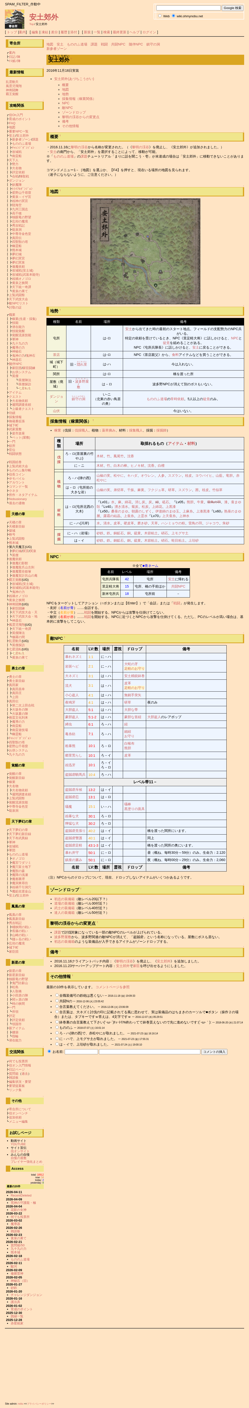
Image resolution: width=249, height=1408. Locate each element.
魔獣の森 (18, 871)
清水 (106, 523)
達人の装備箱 (64, 913)
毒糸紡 (70, 734)
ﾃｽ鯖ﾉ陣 (14, 61)
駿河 (14, 1266)
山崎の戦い (20, 935)
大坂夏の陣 (20, 713)
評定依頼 (18, 172)
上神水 (184, 516)
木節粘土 (151, 533)
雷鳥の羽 (214, 502)
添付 (73, 32)
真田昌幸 (18, 689)
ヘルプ (134, 32)
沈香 (130, 456)
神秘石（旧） (20, 1281)
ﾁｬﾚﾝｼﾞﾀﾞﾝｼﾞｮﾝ (23, 148)
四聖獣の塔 (20, 242)
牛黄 (200, 502)
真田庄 (17, 693)
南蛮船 (17, 156)
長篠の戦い (20, 931)
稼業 (57, 430)
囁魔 (68, 807)
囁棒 (127, 804)
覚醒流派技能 (21, 335)
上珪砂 (193, 540)
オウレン (147, 475)
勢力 (15, 164)
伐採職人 (81, 430)
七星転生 (24, 388)
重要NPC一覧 (18, 131)
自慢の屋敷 (19, 1158)
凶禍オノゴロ (21, 279)
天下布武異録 (18, 838)
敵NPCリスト (18, 303)
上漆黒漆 (203, 511)
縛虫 (68, 724)
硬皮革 (129, 523)
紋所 (12, 446)
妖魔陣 (17, 184)
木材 (100, 456)
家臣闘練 (29, 368)
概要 (65, 85)
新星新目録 (17, 975)
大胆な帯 (131, 710)
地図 (49, 44)
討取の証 (15, 307)
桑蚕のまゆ (119, 511)
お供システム (21, 372)
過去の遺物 (17, 503)
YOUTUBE (18, 1144)
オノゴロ (18, 858)
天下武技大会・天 (24, 612)
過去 (25, 1073)
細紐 (127, 731)
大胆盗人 (72, 710)
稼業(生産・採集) (24, 319)
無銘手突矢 (132, 695)
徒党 (166, 343)
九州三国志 (20, 209)
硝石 (164, 533)
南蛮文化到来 (18, 717)
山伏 (56, 411)
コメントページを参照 (113, 987)
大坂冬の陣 (20, 709)
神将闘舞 (12, 90)
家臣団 (17, 368)
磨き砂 (142, 523)
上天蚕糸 (169, 516)
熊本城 (17, 250)
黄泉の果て (20, 291)
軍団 (12, 850)
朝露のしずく (142, 511)
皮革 (117, 523)
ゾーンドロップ (74, 112)
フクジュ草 (156, 490)
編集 (35, 32)
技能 (15, 323)
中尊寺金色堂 (21, 234)
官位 (12, 450)
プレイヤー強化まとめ (26, 1161)
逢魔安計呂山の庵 (24, 575)
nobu (20, 1403)
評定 (12, 1016)
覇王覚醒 (12, 94)
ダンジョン (17, 180)
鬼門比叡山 (20, 983)
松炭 (145, 507)
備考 (65, 121)
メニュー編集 (18, 1121)
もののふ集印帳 (20, 470)
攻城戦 (17, 152)
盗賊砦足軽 (73, 845)
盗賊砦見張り (75, 831)
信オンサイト (20, 1151)
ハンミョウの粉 (173, 523)
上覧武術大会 (18, 466)
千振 (130, 490)
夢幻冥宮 (18, 258)
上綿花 (157, 507)
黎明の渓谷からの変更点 (80, 117)
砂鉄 (100, 533)
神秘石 (17, 351)
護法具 (15, 1302)
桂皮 (188, 475)
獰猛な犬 (72, 823)
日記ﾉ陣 (14, 57)
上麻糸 (188, 511)
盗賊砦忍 (72, 797)
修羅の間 (18, 637)
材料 (191, 443)
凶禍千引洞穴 (21, 887)
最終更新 (119, 32)
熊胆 (190, 502)
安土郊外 (43, 17)
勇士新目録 (17, 681)
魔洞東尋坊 (20, 883)
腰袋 (15, 1032)
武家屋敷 (15, 429)
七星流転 (15, 649)
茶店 (56, 355)
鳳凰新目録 (17, 919)
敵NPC (67, 108)
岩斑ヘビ (72, 666)
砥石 (165, 502)
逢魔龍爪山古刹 (23, 567)
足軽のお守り (134, 668)
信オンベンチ (18, 1113)
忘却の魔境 (20, 221)
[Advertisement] (124, 1364)
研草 (171, 490)
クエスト (15, 396)
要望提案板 (17, 1086)
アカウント (17, 482)
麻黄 (140, 490)
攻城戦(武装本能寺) (26, 274)
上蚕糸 (129, 516)
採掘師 (161, 430)
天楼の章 (15, 522)
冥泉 (33, 551)
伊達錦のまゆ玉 (167, 511)
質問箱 (13, 1073)
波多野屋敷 (62, 937)
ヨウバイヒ (203, 475)
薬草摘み (109, 430)
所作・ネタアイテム (23, 495)
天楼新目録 (17, 526)
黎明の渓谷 (79, 147)
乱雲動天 (12, 82)
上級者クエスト (23, 409)
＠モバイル (17, 478)
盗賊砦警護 (73, 838)
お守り (129, 736)
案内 (22, 32)
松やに (119, 475)
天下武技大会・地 (24, 616)
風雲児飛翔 (14, 86)
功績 (12, 413)
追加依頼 (15, 1117)
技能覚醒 (18, 331)
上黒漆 (171, 507)
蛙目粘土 (178, 540)
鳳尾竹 (119, 456)
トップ (12, 32)
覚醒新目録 (17, 778)
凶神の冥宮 (20, 201)
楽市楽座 (18, 433)
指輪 (15, 1036)
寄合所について (20, 1109)
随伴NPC (136, 44)
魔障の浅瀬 (20, 875)
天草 (154, 523)
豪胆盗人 (72, 717)
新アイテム (17, 1028)
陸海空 (17, 205)
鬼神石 (30, 355)
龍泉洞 (17, 229)
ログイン (149, 32)
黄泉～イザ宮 (21, 197)
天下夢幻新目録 (20, 834)
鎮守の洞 (153, 44)
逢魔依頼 (18, 266)
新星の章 (15, 971)
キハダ (132, 475)
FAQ (12, 123)
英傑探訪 (24, 384)
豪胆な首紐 (132, 717)
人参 (161, 475)
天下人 (13, 160)
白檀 (161, 465)
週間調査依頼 (21, 404)
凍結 (44, 32)
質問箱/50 (18, 1245)
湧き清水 (121, 507)
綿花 (128, 502)
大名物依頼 (20, 401)
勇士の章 (15, 676)
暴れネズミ (73, 657)
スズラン (175, 475)
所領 (15, 1011)
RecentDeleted (21, 1195)
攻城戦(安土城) (22, 270)
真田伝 (17, 238)
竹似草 (217, 490)
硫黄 (137, 533)
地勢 (65, 94)
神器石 (17, 359)
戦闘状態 (15, 454)
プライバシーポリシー (39, 1403)
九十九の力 (20, 343)
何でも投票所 (18, 1061)
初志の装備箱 (64, 899)
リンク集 (15, 1090)
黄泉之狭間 (20, 283)
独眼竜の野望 (21, 217)
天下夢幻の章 (18, 830)
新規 (87, 32)
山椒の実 (103, 475)
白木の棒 (120, 465)
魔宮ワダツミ (21, 862)
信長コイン (17, 474)
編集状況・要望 (20, 1081)
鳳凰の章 (15, 914)
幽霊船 (17, 246)
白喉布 (129, 743)
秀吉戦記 (18, 225)
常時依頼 (177, 399)
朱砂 (225, 523)
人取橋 (17, 991)
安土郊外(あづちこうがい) (74, 79)
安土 (60, 44)
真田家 (13, 685)
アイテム (175, 443)
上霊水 (142, 516)
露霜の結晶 (111, 516)
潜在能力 (18, 327)
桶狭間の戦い (21, 927)
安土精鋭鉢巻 (134, 676)
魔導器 (15, 1224)
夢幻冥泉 (18, 262)
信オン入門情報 (20, 1065)
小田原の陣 (20, 995)
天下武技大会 (18, 299)
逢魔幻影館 (20, 563)
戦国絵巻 (15, 462)
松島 (15, 987)
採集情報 (15, 417)
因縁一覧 (17, 1316)
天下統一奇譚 (21, 287)
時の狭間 (18, 1003)
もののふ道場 (77, 44)
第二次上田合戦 (23, 705)
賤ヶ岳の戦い (21, 939)
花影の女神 (19, 1210)
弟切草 (119, 490)
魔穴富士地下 (21, 867)
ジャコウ (212, 523)
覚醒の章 (15, 773)
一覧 (97, 32)
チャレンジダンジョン (26, 1295)
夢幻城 (17, 254)
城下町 (13, 425)
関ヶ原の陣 (20, 999)
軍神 (15, 339)
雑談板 (13, 1077)
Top (31, 24)
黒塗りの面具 (134, 809)
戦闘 (104, 44)
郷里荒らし (73, 755)
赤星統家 (17, 1323)
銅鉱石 (119, 533)
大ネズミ (72, 676)
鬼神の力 (18, 355)
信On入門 (16, 115)
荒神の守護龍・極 (23, 1203)
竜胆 (229, 475)
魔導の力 (18, 347)
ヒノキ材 (137, 465)
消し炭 (140, 502)
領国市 (17, 1024)
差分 (54, 32)
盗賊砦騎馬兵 (75, 774)
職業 (12, 315)
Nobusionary (18, 499)
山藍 (219, 475)
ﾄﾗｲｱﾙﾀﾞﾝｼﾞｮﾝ (22, 189)
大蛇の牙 (131, 664)
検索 (106, 32)
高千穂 (17, 213)
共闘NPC (118, 44)
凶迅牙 (70, 765)
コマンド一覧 (18, 486)
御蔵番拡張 (17, 421)
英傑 (15, 376)
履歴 (64, 32)
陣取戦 (24, 176)
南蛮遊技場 (20, 730)
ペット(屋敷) (21, 437)
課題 (94, 44)
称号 (12, 534)
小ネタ (13, 491)
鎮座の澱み (73, 860)
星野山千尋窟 (21, 192)
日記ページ (17, 1069)
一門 (12, 441)
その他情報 (70, 126)
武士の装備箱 (64, 908)
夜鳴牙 (70, 702)
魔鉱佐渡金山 (21, 891)
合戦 (15, 176)
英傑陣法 (24, 380)
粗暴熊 (70, 746)
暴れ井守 (72, 852)
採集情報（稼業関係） (79, 99)
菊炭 (135, 507)
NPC (65, 103)
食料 (175, 355)
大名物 (17, 168)
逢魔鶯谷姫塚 (21, 571)
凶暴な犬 (72, 816)
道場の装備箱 (64, 903)
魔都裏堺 (18, 879)
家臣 (136, 966)
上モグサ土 (179, 533)
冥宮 (26, 551)
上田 (15, 697)
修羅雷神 (17, 1273)
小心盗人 (72, 695)
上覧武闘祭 (17, 295)
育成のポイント (20, 119)
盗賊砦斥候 (73, 790)
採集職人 (136, 430)
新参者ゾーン (56, 49)
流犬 (68, 685)
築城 (12, 530)
